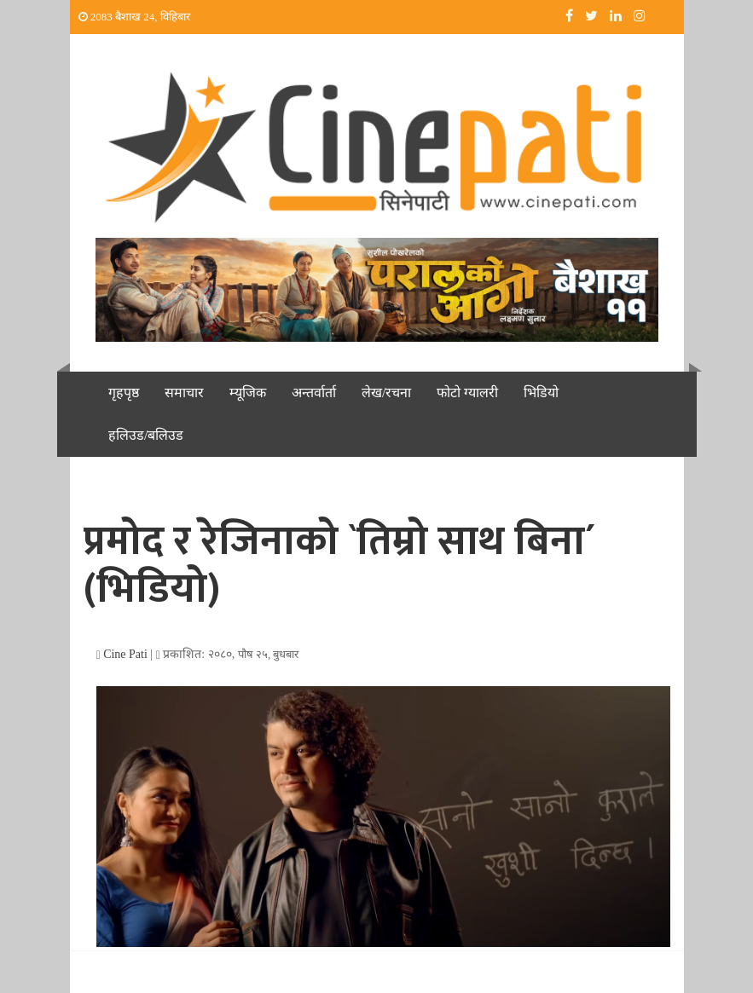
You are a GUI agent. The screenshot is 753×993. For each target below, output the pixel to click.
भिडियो (541, 392)
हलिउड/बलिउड (145, 435)
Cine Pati (125, 654)
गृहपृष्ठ (123, 392)
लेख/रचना (386, 392)
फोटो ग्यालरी (467, 392)
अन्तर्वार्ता (314, 392)
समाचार (184, 392)
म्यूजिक (247, 392)
